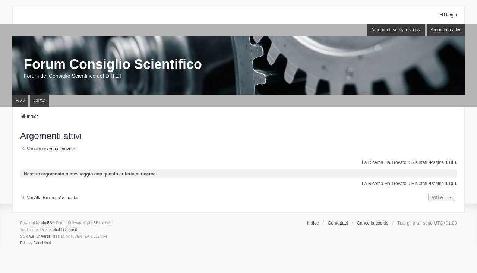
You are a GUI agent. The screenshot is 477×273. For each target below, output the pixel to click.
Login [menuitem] (448, 15)
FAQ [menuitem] (20, 100)
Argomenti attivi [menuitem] (445, 29)
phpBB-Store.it (65, 230)
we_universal (40, 236)
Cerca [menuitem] (39, 100)
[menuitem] (26, 243)
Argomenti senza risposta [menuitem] (396, 29)
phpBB (46, 223)
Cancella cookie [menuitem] (372, 223)
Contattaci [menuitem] (338, 223)
